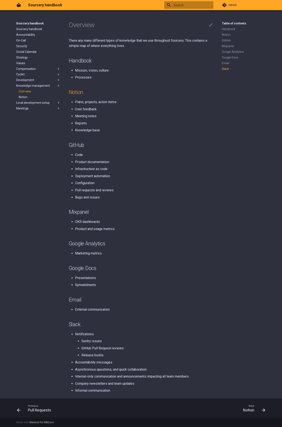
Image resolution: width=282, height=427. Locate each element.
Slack (225, 69)
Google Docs (230, 57)
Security (21, 46)
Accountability (25, 34)
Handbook (228, 29)
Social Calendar (26, 51)
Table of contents (234, 23)
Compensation (38, 69)
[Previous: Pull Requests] (35, 408)
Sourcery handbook (30, 23)
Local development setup (38, 103)
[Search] (188, 5)
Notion (23, 97)
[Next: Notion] (253, 408)
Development (38, 80)
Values (20, 63)
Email (225, 63)
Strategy (22, 57)
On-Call (21, 40)
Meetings (38, 108)
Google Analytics (233, 51)
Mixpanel (228, 46)
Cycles (38, 74)
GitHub (226, 40)
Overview (25, 91)
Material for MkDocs (41, 422)
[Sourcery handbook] (19, 5)
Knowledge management (38, 86)
